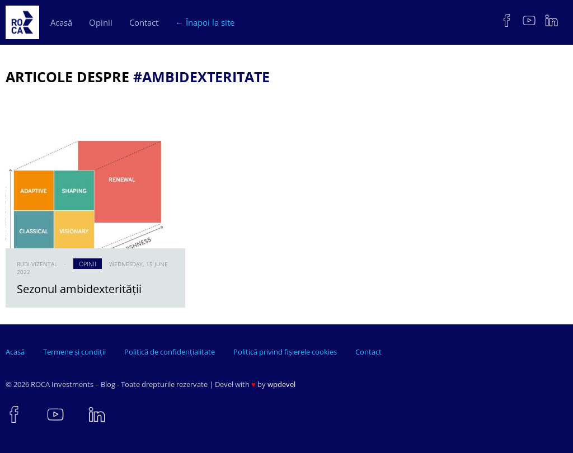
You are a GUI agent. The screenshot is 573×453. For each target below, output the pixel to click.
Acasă (61, 22)
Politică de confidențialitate (169, 352)
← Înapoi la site (204, 22)
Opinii (100, 22)
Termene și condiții (74, 352)
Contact (143, 22)
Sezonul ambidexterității (79, 288)
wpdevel (281, 384)
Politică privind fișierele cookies (285, 352)
